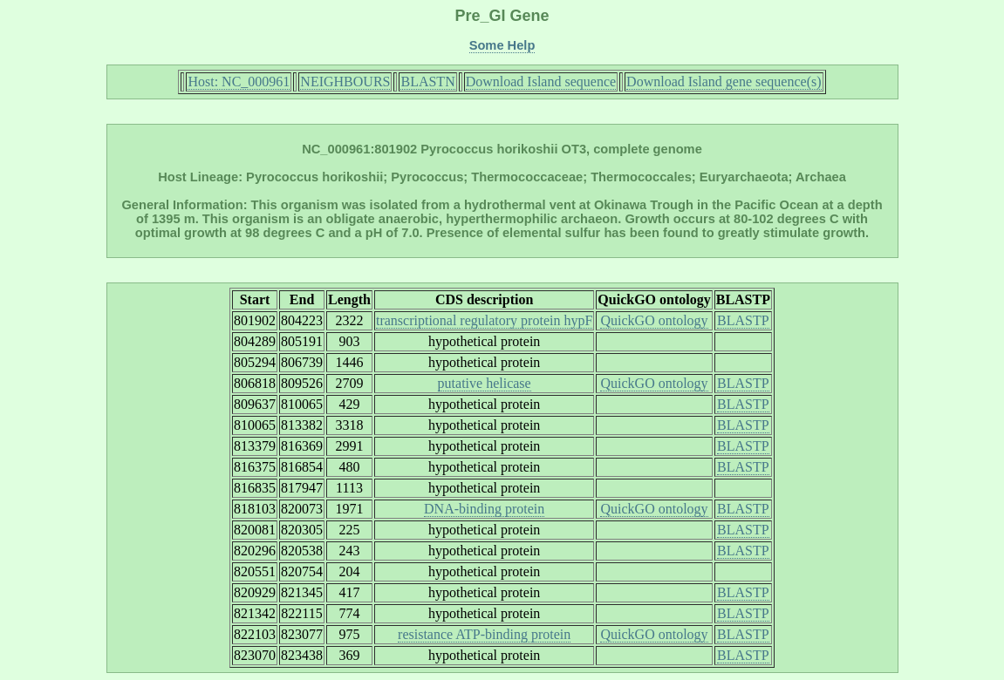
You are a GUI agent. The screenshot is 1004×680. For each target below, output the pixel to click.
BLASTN (427, 81)
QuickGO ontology (653, 320)
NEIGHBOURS (345, 81)
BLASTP (743, 320)
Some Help (502, 45)
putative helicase (484, 383)
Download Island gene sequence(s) (723, 81)
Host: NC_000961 (239, 81)
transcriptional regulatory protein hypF (484, 320)
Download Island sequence (541, 81)
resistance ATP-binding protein (484, 634)
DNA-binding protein (484, 508)
